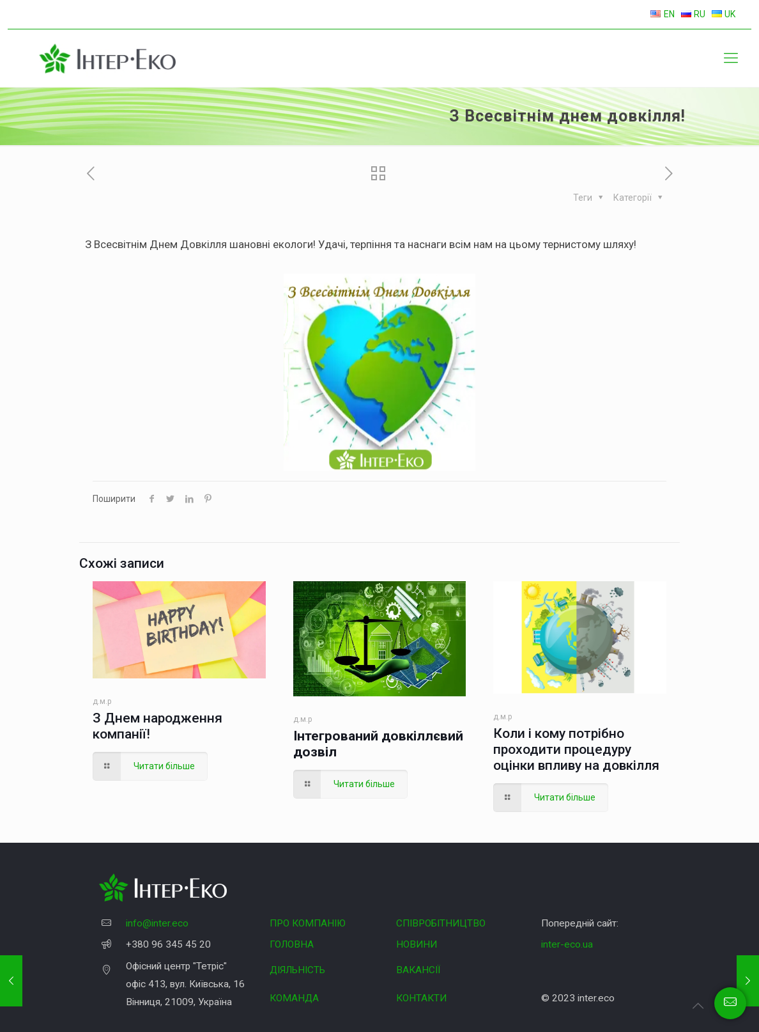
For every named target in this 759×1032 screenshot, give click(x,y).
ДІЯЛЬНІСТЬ (297, 970)
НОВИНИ (416, 944)
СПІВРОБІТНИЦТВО (441, 923)
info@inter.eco (157, 923)
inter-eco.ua (567, 944)
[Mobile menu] (731, 58)
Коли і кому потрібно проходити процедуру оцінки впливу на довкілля (576, 749)
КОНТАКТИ (421, 998)
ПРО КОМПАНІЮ (308, 923)
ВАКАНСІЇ (418, 970)
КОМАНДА (294, 998)
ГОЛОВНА (292, 944)
